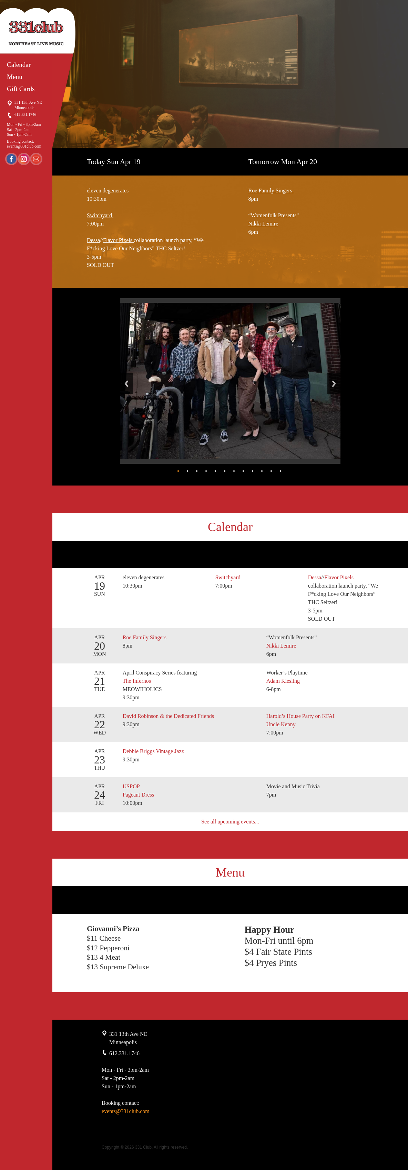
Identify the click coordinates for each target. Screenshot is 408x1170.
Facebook (11, 159)
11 (271, 471)
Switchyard (100, 215)
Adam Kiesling (283, 681)
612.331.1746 (25, 114)
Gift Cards (20, 88)
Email (36, 159)
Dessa (93, 240)
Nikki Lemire (263, 224)
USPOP (131, 786)
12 (280, 471)
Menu (14, 76)
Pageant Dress (138, 795)
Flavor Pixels (118, 240)
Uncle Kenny (281, 724)
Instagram (24, 159)
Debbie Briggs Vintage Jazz (153, 751)
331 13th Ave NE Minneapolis (28, 104)
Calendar (19, 64)
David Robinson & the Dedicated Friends (168, 716)
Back (126, 383)
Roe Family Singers (271, 190)
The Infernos (137, 681)
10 (262, 471)
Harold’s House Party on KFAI (300, 716)
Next (333, 383)
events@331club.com (24, 146)
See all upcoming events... (230, 821)
